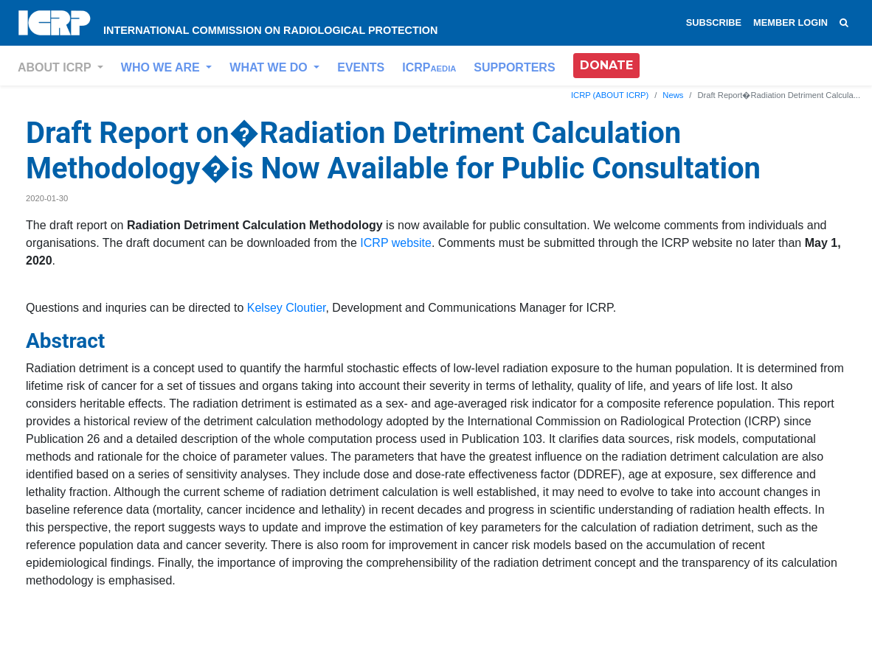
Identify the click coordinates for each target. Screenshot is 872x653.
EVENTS (360, 67)
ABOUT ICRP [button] (56, 67)
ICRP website (396, 243)
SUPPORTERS (514, 67)
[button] (606, 65)
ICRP (429, 67)
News (672, 95)
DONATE (606, 65)
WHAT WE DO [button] (270, 67)
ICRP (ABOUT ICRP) (609, 95)
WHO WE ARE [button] (162, 67)
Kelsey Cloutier (286, 307)
